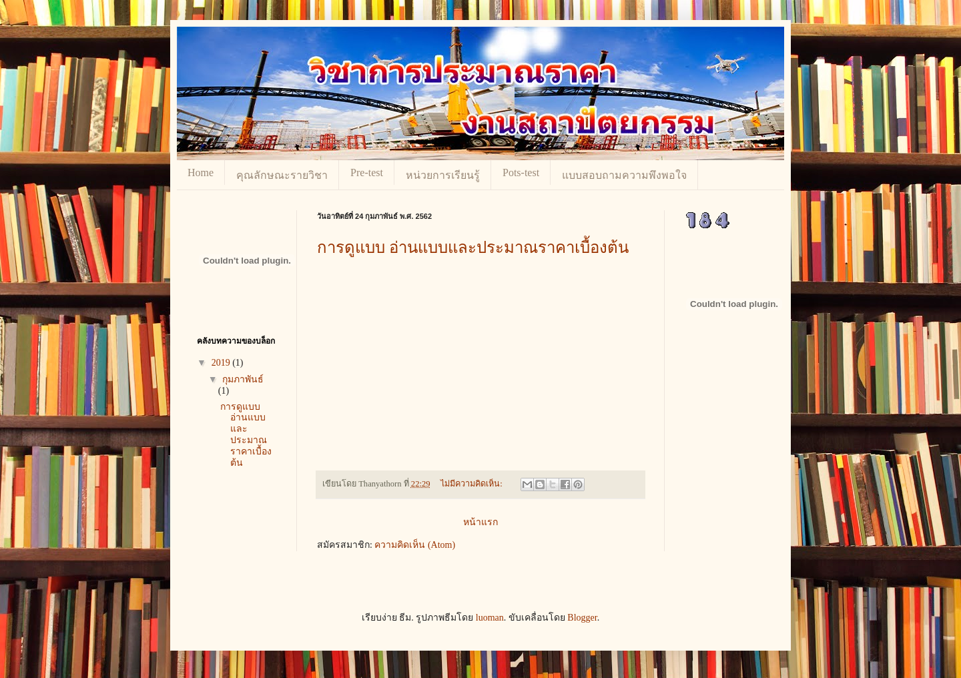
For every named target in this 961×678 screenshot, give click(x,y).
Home (201, 172)
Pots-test (521, 172)
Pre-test (366, 172)
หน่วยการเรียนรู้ (443, 175)
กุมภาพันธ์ (243, 379)
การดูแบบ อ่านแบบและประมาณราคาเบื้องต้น (473, 247)
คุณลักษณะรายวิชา (282, 175)
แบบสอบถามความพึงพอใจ (624, 175)
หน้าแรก (480, 522)
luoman (490, 618)
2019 (222, 363)
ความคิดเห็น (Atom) (414, 545)
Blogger (582, 618)
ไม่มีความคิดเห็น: (472, 483)
